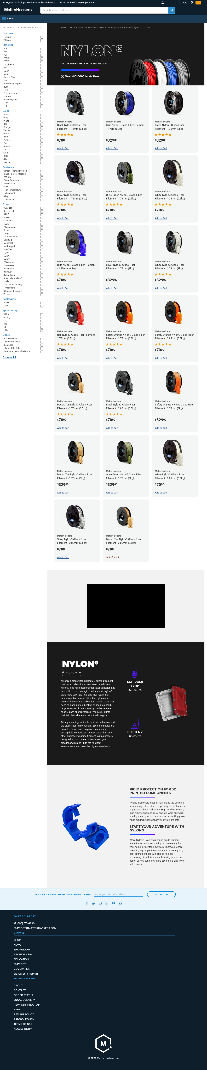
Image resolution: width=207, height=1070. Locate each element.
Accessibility (23, 1028)
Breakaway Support (12, 83)
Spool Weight (11, 310)
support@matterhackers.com (35, 928)
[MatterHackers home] (18, 10)
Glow (5, 186)
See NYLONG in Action (80, 76)
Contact (20, 990)
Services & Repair (26, 973)
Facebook (87, 904)
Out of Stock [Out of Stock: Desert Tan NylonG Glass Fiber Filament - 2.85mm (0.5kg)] (112, 557)
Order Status (23, 995)
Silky (5, 196)
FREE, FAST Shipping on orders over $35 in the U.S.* (29, 2)
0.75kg (6, 317)
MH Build (7, 240)
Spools (6, 305)
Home (63, 27)
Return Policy (24, 1014)
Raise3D (7, 271)
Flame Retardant (11, 180)
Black (6, 114)
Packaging (9, 299)
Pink (5, 143)
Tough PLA (8, 64)
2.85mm (7, 40)
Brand (6, 204)
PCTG (6, 61)
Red (5, 124)
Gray (5, 117)
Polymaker (8, 268)
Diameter (9, 33)
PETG (6, 58)
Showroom (22, 949)
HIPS (5, 90)
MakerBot (8, 243)
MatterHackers (10, 236)
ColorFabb (8, 220)
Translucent (9, 199)
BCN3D (6, 217)
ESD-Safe (8, 177)
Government (23, 968)
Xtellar (6, 281)
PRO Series (8, 262)
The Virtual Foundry (12, 284)
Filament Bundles (11, 341)
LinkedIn (107, 904)
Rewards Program (27, 1004)
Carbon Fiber (9, 77)
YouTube (120, 904)
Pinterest (114, 904)
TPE (5, 106)
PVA (5, 80)
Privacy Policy (24, 1019)
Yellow (6, 130)
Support (20, 964)
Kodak (6, 230)
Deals (6, 334)
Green (6, 133)
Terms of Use (23, 1024)
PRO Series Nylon (130, 27)
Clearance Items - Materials (16, 351)
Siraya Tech (9, 275)
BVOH (6, 87)
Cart (192, 2)
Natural (6, 162)
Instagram (100, 904)
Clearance (8, 345)
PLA (5, 48)
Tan (5, 149)
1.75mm (7, 37)
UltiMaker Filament (12, 291)
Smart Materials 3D (12, 278)
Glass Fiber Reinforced (14, 174)
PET (5, 55)
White (6, 121)
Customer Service (68, 2)
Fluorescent (9, 183)
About (18, 985)
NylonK (6, 256)
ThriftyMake (9, 287)
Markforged (9, 246)
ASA (5, 67)
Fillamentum (9, 227)
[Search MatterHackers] (171, 10)
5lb (4, 327)
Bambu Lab (8, 211)
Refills (6, 302)
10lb (5, 330)
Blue (5, 136)
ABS (5, 51)
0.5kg (6, 314)
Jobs (17, 1009)
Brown (6, 146)
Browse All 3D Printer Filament (23, 27)
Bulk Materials (10, 338)
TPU (5, 102)
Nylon (6, 71)
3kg (5, 323)
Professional (23, 954)
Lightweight (9, 193)
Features (8, 167)
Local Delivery (24, 999)
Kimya (6, 233)
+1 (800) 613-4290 (87, 2)
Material (8, 45)
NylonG (6, 252)
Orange (6, 127)
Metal (6, 74)
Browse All (9, 357)
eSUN (6, 224)
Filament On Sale (11, 348)
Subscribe (161, 894)
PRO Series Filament (109, 27)
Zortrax (6, 294)
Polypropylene (10, 99)
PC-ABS (7, 96)
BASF (6, 214)
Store (72, 27)
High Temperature (12, 190)
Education (21, 959)
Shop (17, 940)
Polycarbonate (10, 93)
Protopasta (8, 265)
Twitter (93, 904)
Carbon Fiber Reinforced (15, 170)
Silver (6, 159)
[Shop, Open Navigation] (8, 18)
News (17, 944)
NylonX (6, 259)
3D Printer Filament (87, 27)
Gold (5, 156)
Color (6, 110)
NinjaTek (7, 249)
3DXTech (7, 208)
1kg (5, 320)
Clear (5, 152)
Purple (6, 140)
